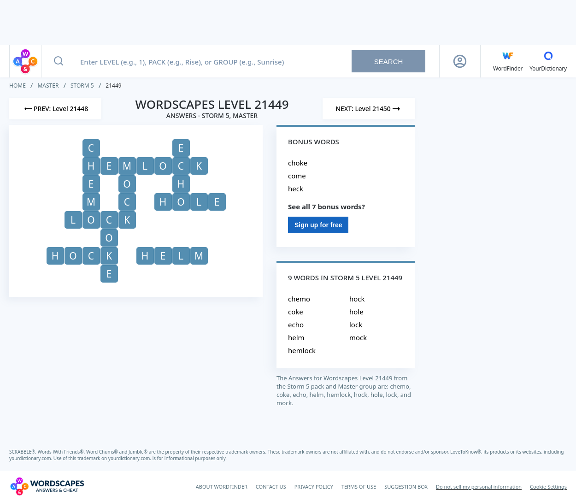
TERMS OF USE (358, 486)
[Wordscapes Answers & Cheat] (47, 486)
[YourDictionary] (548, 61)
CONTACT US (271, 486)
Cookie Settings (548, 486)
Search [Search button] (388, 61)
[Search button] (58, 61)
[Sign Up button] (460, 61)
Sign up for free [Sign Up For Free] (318, 225)
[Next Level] (369, 108)
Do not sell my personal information (479, 486)
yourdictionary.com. (31, 458)
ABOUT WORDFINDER (221, 486)
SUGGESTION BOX (406, 486)
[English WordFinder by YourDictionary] (508, 61)
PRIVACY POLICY (313, 486)
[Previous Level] (55, 108)
